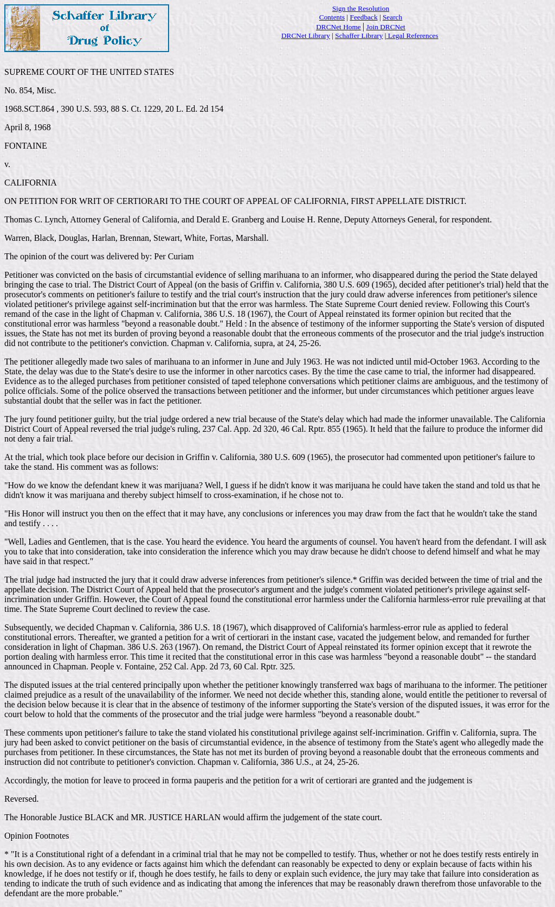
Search (392, 17)
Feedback (364, 17)
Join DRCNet (385, 27)
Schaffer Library (359, 35)
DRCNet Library (305, 35)
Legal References (412, 35)
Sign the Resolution (360, 8)
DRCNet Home (338, 27)
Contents (332, 17)
